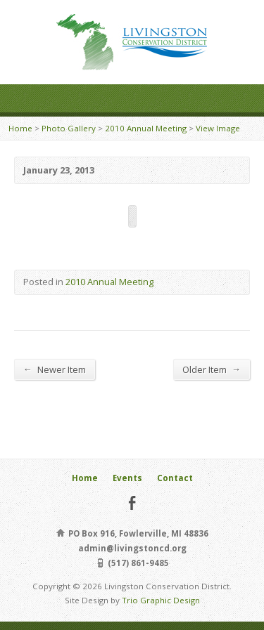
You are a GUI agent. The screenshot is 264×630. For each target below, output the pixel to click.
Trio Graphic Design (161, 600)
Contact (175, 478)
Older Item (211, 369)
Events (127, 478)
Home (20, 128)
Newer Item (54, 369)
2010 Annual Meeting (146, 128)
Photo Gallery (69, 128)
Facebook (132, 502)
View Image (218, 128)
